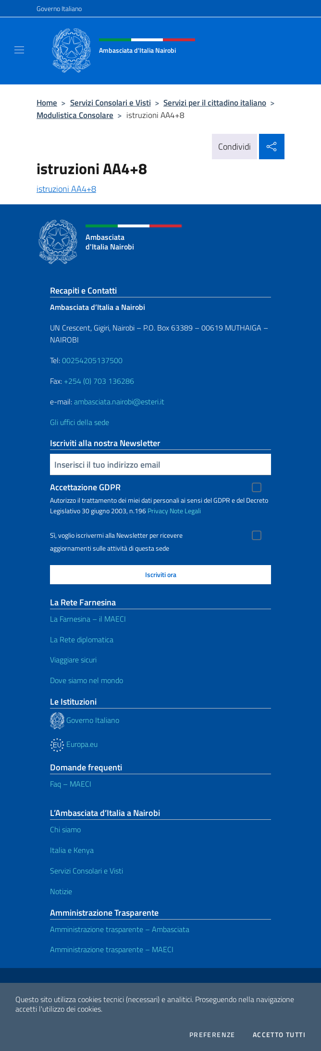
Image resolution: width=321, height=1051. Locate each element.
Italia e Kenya (72, 850)
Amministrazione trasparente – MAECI (111, 949)
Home (47, 102)
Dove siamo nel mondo (86, 680)
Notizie (61, 891)
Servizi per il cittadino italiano (214, 102)
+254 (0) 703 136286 (99, 381)
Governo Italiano (59, 8)
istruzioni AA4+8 (66, 188)
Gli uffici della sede (79, 422)
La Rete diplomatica (81, 639)
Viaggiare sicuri (73, 659)
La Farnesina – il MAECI (88, 619)
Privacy (158, 511)
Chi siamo (65, 829)
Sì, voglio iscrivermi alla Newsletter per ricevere (116, 535)
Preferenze (212, 1034)
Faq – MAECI (70, 784)
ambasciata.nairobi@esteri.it (119, 401)
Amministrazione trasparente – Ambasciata (119, 929)
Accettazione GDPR (85, 487)
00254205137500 (92, 360)
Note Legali (185, 511)
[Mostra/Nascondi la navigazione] (19, 50)
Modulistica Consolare (75, 115)
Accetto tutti (279, 1034)
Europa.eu (74, 744)
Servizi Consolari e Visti (110, 102)
